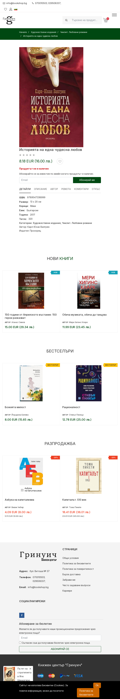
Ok (97, 685)
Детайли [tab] (25, 189)
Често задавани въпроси (76, 585)
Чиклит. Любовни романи (77, 223)
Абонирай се (60, 649)
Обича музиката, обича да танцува (84, 314)
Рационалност (71, 407)
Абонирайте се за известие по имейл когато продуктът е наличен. (56, 173)
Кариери (67, 590)
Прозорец (35, 230)
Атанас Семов (18, 322)
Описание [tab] (40, 189)
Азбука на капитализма (19, 499)
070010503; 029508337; (46, 3)
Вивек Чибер (18, 507)
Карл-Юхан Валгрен (38, 226)
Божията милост (15, 407)
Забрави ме (68, 579)
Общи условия (70, 558)
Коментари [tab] (81, 189)
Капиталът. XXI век (74, 499)
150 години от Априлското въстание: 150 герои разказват (31, 316)
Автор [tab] (54, 189)
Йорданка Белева (20, 415)
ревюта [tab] (66, 189)
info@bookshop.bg (15, 3)
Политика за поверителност (78, 569)
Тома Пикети (75, 507)
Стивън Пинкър (76, 415)
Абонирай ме (87, 180)
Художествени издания (47, 223)
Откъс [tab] (96, 189)
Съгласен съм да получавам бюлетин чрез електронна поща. (54, 642)
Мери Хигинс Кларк (78, 322)
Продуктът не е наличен (34, 168)
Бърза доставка (71, 574)
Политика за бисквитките (76, 563)
